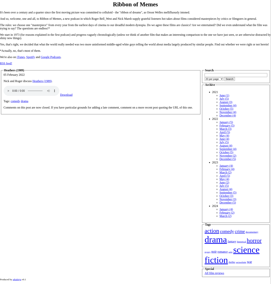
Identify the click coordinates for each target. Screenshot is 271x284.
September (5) (227, 192)
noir (214, 251)
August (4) (225, 145)
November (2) (227, 155)
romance (222, 251)
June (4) (224, 139)
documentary (252, 232)
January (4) (226, 165)
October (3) (226, 195)
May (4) (224, 135)
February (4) (226, 169)
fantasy (232, 241)
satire (230, 252)
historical (241, 241)
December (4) (227, 115)
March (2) (225, 172)
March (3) (225, 128)
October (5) (226, 108)
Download (66, 94)
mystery (208, 252)
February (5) (226, 125)
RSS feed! (6, 63)
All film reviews (214, 273)
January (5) (226, 122)
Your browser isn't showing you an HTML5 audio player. (31, 91)
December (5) (227, 159)
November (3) (227, 199)
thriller (232, 262)
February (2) (226, 212)
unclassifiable (241, 262)
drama (24, 101)
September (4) (227, 105)
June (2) (224, 182)
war (249, 262)
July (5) (224, 98)
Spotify (30, 57)
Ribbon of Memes (135, 4)
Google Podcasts (51, 57)
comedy (15, 101)
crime (240, 231)
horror (254, 240)
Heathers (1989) (42, 81)
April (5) (224, 132)
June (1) (224, 95)
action (212, 230)
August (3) (225, 102)
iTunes (21, 57)
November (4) (227, 112)
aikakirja (17, 279)
